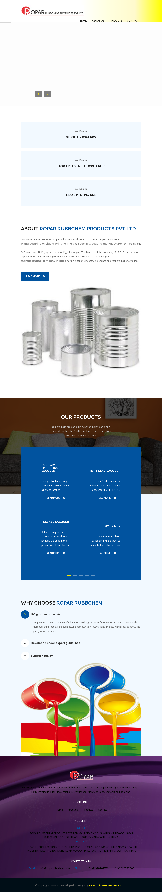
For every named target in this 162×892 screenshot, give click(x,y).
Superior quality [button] (42, 655)
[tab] (84, 614)
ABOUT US (98, 20)
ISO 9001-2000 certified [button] (46, 614)
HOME (85, 20)
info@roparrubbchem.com (55, 868)
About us (73, 809)
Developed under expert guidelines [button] (55, 643)
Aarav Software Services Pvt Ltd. (108, 885)
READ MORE (33, 276)
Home (59, 809)
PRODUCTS (115, 20)
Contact (133, 20)
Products (88, 809)
